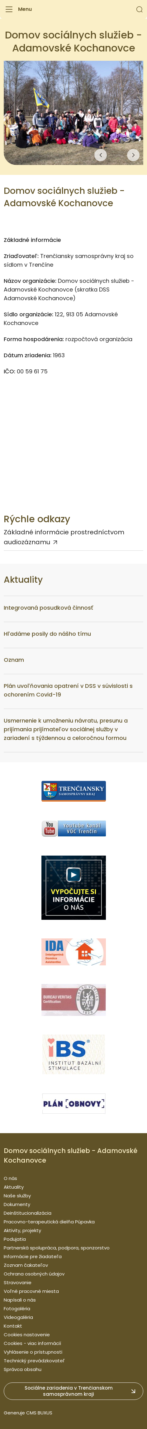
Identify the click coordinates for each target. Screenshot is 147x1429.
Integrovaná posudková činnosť (48, 608)
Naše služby (17, 1195)
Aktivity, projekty (22, 1230)
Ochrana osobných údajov (34, 1274)
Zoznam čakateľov (26, 1265)
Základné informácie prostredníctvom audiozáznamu (64, 537)
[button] (139, 9)
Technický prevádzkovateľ (34, 1360)
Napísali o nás (20, 1300)
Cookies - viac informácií (32, 1343)
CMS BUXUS (39, 1412)
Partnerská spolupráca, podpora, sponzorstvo (57, 1247)
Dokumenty (17, 1204)
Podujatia (15, 1239)
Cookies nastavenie (27, 1334)
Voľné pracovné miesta (31, 1291)
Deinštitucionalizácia (27, 1213)
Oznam (14, 660)
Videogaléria (18, 1317)
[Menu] (18, 9)
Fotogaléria (17, 1308)
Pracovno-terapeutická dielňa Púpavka (49, 1221)
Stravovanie (17, 1282)
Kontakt (13, 1326)
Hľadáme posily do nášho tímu (47, 634)
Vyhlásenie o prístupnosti (33, 1352)
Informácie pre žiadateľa (33, 1256)
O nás (10, 1178)
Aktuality (14, 1187)
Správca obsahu (22, 1369)
